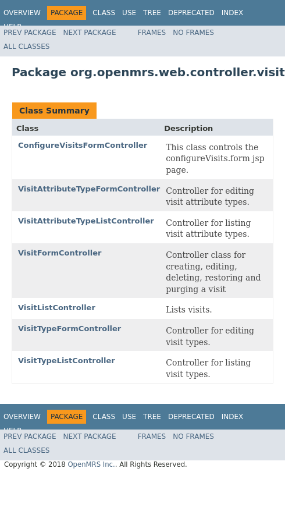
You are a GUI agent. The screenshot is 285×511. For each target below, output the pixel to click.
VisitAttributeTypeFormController (89, 188)
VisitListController (56, 307)
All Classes (26, 46)
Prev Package (29, 33)
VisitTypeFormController (69, 328)
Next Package (89, 33)
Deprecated (191, 13)
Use (129, 13)
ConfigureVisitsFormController (82, 145)
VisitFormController (59, 253)
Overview (22, 13)
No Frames (193, 33)
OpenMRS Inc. (91, 464)
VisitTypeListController (66, 360)
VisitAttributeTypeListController (86, 221)
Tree (152, 13)
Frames (152, 33)
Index (233, 13)
